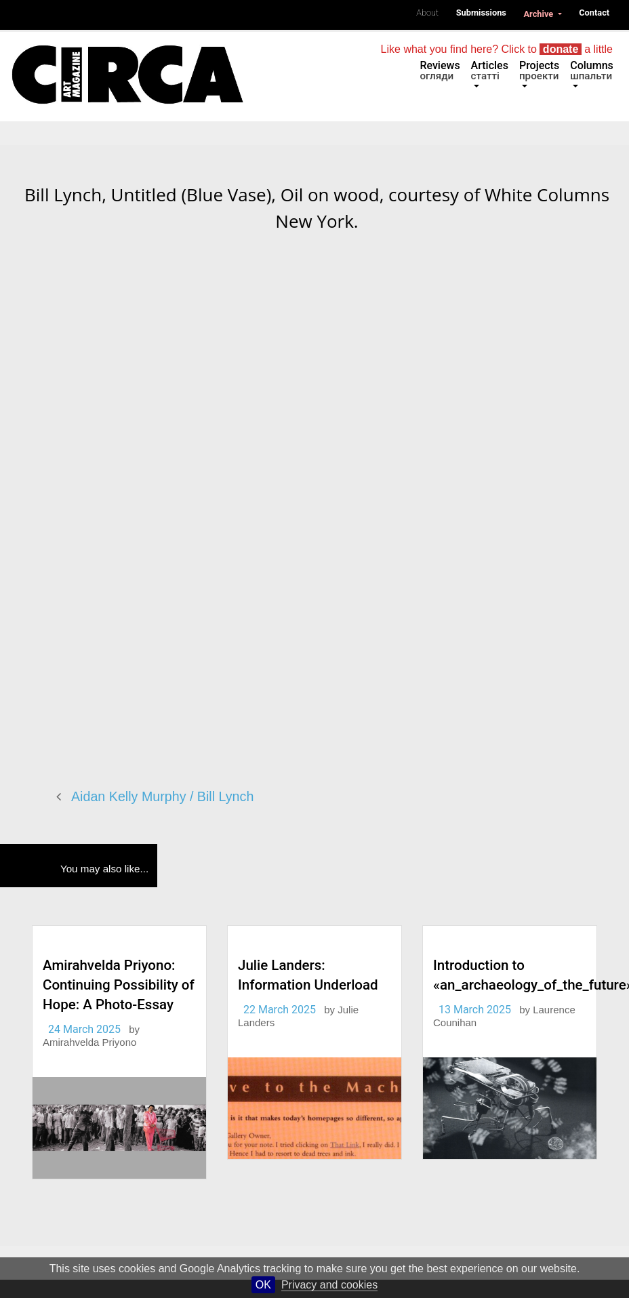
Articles (489, 70)
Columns (591, 70)
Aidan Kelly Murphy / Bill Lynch (162, 796)
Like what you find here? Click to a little (497, 49)
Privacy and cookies (329, 1285)
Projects (539, 70)
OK (263, 1285)
